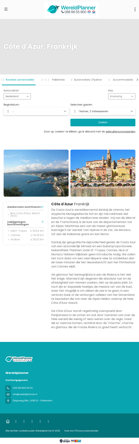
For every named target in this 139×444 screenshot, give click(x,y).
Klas (110, 90)
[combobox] (15, 96)
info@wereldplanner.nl (25, 394)
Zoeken (103, 122)
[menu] (135, 9)
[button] (2, 79)
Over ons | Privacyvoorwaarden (81, 430)
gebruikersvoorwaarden (120, 131)
